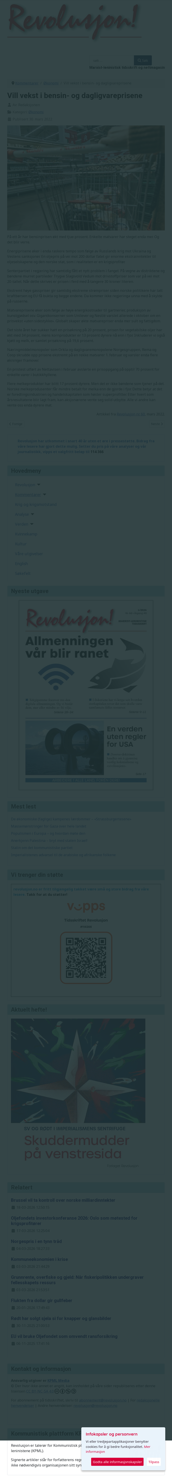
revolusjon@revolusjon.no (95, 1405)
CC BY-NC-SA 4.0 (51, 1391)
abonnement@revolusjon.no (103, 1400)
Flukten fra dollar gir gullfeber (41, 1300)
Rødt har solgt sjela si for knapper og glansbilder (61, 1318)
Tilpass (153, 1462)
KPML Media (58, 1380)
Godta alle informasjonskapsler (117, 1462)
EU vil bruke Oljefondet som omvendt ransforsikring (64, 1336)
